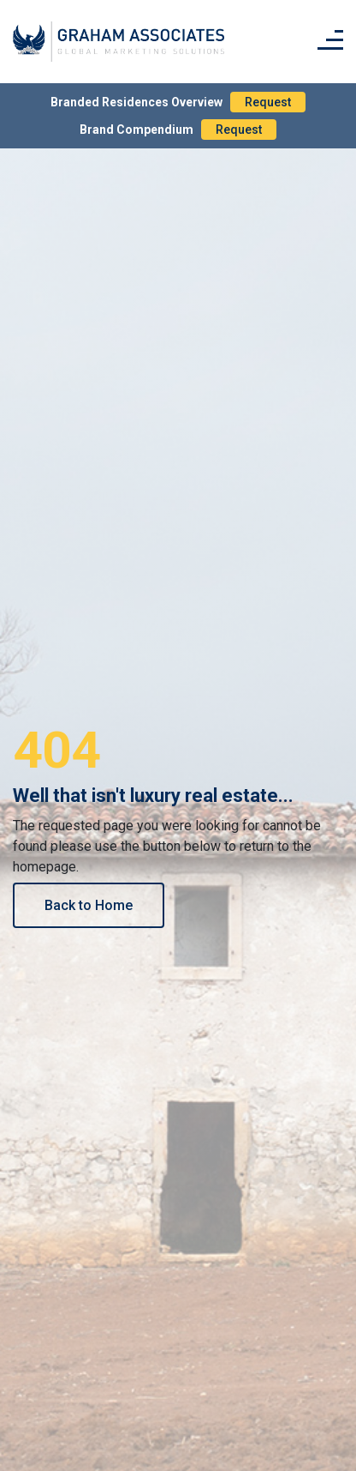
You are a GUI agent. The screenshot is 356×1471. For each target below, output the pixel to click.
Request (268, 102)
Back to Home (88, 905)
